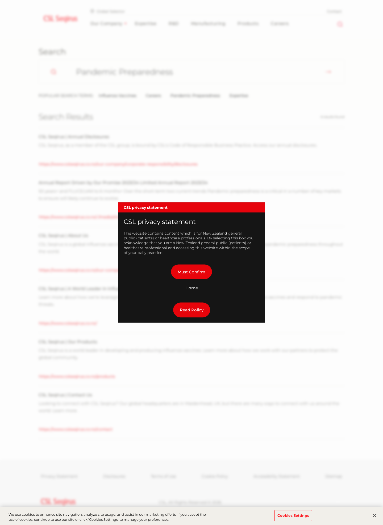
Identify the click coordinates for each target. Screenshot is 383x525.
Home (191, 287)
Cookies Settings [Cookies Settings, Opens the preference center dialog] (293, 518)
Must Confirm (191, 271)
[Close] (374, 518)
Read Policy (191, 309)
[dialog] (191, 262)
